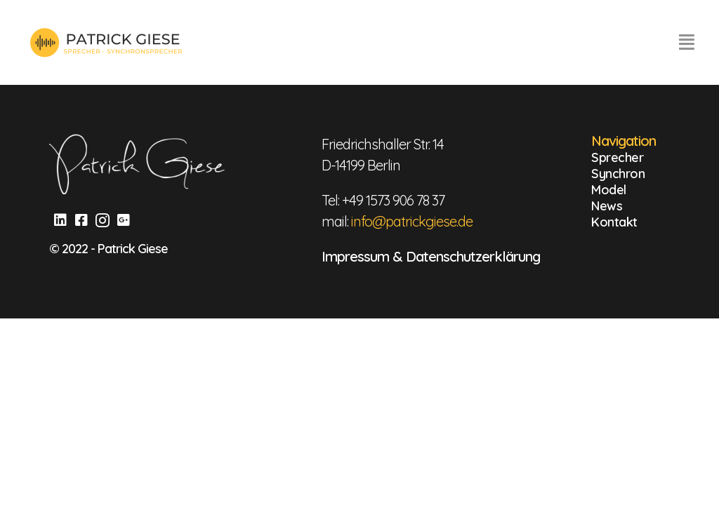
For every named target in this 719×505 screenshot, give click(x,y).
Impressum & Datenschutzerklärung (431, 256)
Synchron (618, 174)
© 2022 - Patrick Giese (108, 249)
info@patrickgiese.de (412, 221)
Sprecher (617, 157)
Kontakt (614, 222)
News (606, 206)
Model (608, 190)
